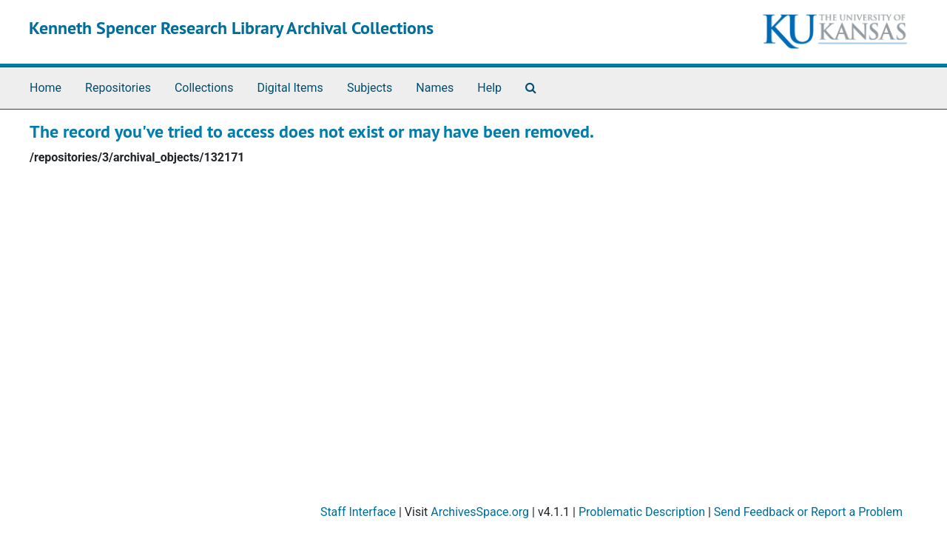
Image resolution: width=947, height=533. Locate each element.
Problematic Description (642, 512)
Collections (204, 88)
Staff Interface (358, 512)
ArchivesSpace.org (480, 512)
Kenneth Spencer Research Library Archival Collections (231, 27)
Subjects (369, 88)
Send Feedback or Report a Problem (808, 512)
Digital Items (290, 88)
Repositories (118, 88)
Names (435, 88)
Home (45, 88)
